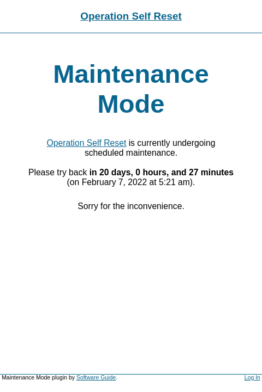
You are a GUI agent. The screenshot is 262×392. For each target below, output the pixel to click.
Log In (252, 378)
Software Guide (96, 378)
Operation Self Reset (131, 16)
